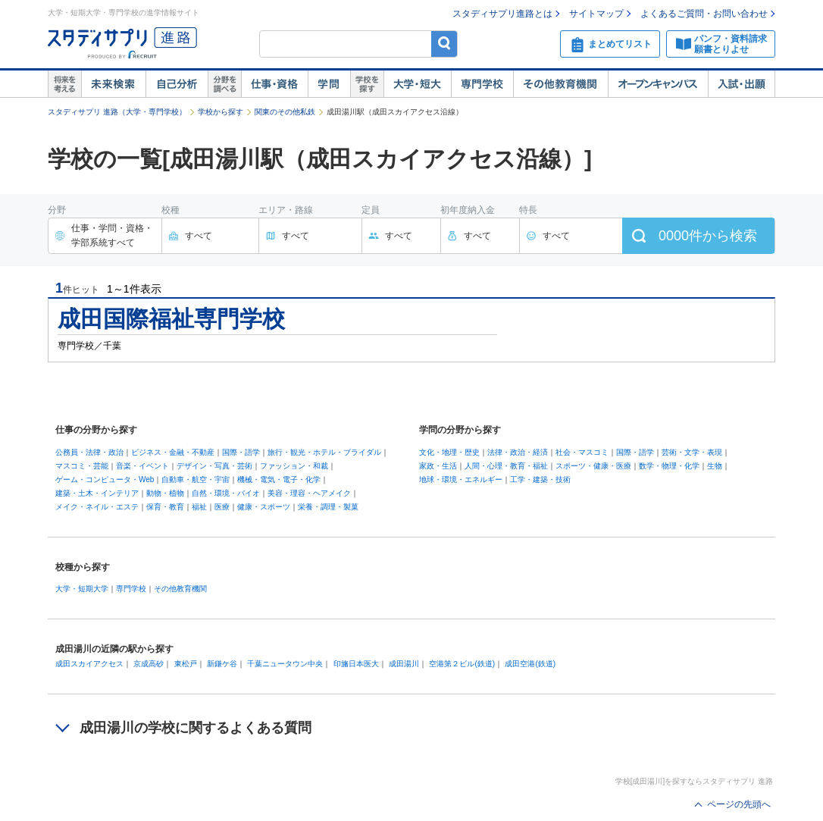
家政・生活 (438, 466)
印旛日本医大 (356, 664)
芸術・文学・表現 (692, 452)
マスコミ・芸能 (81, 466)
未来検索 (113, 84)
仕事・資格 (274, 84)
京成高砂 (148, 664)
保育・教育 (165, 507)
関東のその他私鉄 (285, 112)
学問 (329, 84)
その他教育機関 (560, 84)
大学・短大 (417, 84)
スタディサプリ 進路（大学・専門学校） (117, 112)
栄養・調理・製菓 (328, 507)
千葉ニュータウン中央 (285, 664)
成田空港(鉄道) (530, 664)
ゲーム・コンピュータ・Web (104, 479)
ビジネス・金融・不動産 (172, 452)
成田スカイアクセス (89, 664)
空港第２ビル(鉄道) (462, 664)
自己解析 (177, 84)
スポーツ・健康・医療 (593, 466)
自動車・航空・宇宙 (195, 479)
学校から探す (220, 112)
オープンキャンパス (658, 84)
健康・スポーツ (263, 507)
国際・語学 (241, 452)
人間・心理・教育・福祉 (506, 466)
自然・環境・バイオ (226, 493)
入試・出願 (741, 84)
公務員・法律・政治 (89, 452)
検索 (444, 43)
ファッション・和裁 (294, 466)
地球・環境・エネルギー (460, 479)
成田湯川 (404, 664)
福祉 (199, 507)
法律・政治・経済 (517, 452)
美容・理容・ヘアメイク (309, 493)
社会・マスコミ (582, 452)
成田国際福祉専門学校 (171, 318)
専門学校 (482, 84)
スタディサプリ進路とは (502, 13)
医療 (222, 507)
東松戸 (185, 664)
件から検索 (708, 235)
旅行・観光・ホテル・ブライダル (324, 452)
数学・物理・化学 (669, 466)
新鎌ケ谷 (222, 664)
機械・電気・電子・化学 (279, 479)
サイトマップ (596, 13)
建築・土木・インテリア (97, 493)
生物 (714, 466)
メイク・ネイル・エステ (97, 507)
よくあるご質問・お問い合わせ (704, 13)
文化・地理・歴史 (449, 452)
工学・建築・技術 (540, 479)
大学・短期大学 (81, 588)
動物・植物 (165, 493)
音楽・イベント (142, 466)
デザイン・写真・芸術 (214, 466)
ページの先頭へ (739, 804)
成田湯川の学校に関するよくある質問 (195, 727)
